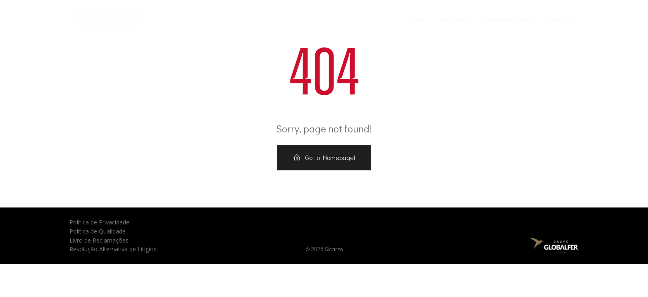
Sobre (415, 20)
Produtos (453, 20)
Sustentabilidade (506, 20)
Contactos (560, 20)
